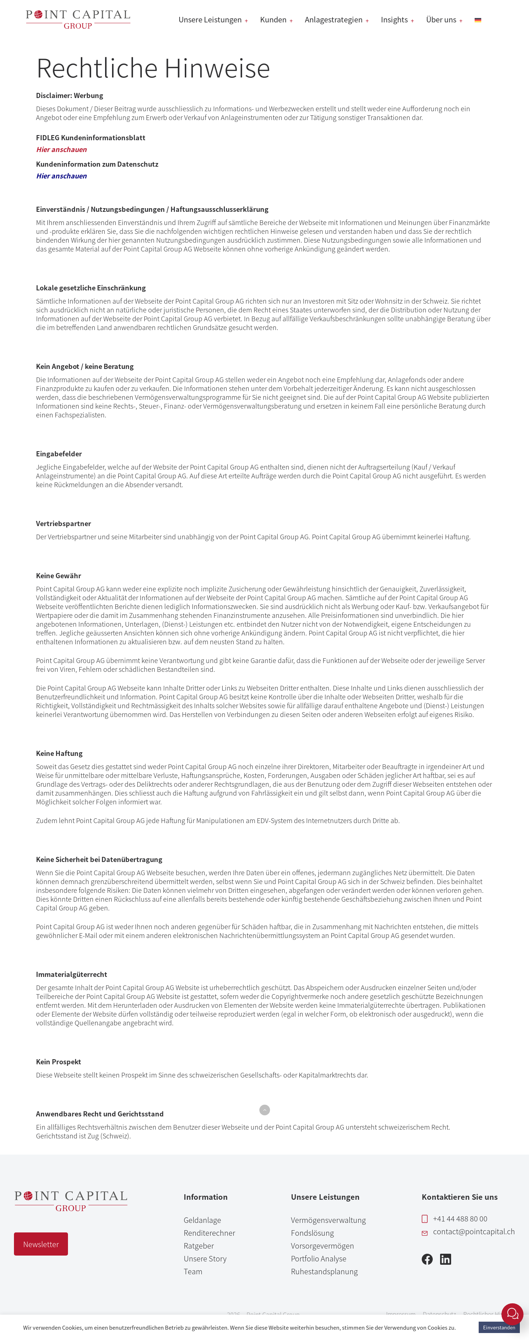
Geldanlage (202, 1219)
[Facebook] (427, 1261)
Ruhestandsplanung (324, 1271)
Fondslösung (312, 1232)
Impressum (400, 1314)
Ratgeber (199, 1245)
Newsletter (41, 1244)
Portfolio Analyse (318, 1258)
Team (193, 1271)
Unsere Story (205, 1258)
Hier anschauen (61, 149)
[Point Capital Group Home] (71, 1208)
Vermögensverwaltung (328, 1219)
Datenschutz (439, 1314)
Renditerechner (209, 1232)
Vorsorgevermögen (322, 1245)
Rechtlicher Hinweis (489, 1314)
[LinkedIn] (445, 1261)
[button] (264, 1110)
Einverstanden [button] (499, 1327)
